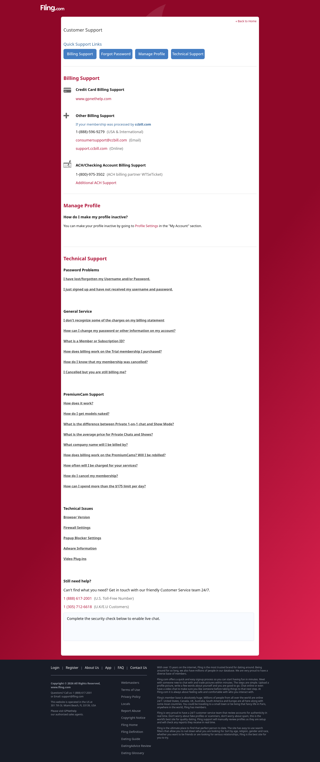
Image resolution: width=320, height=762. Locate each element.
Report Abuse (131, 711)
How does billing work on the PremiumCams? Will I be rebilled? (114, 455)
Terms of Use (130, 690)
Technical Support (187, 53)
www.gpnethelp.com (93, 98)
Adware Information (80, 548)
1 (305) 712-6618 (77, 606)
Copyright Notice (133, 718)
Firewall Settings (76, 527)
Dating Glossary (132, 753)
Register (72, 667)
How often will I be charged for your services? (100, 465)
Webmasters (130, 682)
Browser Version (76, 517)
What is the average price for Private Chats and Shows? (108, 434)
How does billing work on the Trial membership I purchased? (112, 351)
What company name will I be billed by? (95, 444)
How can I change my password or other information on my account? (119, 330)
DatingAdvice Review (136, 746)
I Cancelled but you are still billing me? (94, 372)
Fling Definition (132, 732)
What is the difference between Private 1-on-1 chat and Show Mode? (118, 424)
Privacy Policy (131, 697)
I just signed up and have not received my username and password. (118, 289)
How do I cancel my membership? (90, 476)
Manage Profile (151, 53)
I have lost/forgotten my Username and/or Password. (106, 279)
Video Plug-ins (75, 559)
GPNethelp (70, 711)
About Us (92, 667)
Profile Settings (146, 226)
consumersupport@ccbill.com (101, 140)
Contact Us (138, 667)
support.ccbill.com (91, 148)
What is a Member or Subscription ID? (93, 341)
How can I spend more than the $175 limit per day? (104, 486)
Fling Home (129, 725)
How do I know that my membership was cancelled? (105, 362)
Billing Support (80, 53)
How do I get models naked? (86, 413)
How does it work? (78, 403)
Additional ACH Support (96, 182)
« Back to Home (246, 21)
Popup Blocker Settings (82, 538)
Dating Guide (130, 739)
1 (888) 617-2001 (77, 598)
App (108, 667)
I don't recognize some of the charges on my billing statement (113, 320)
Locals (125, 704)
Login (55, 667)
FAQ (121, 667)
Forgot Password (115, 53)
